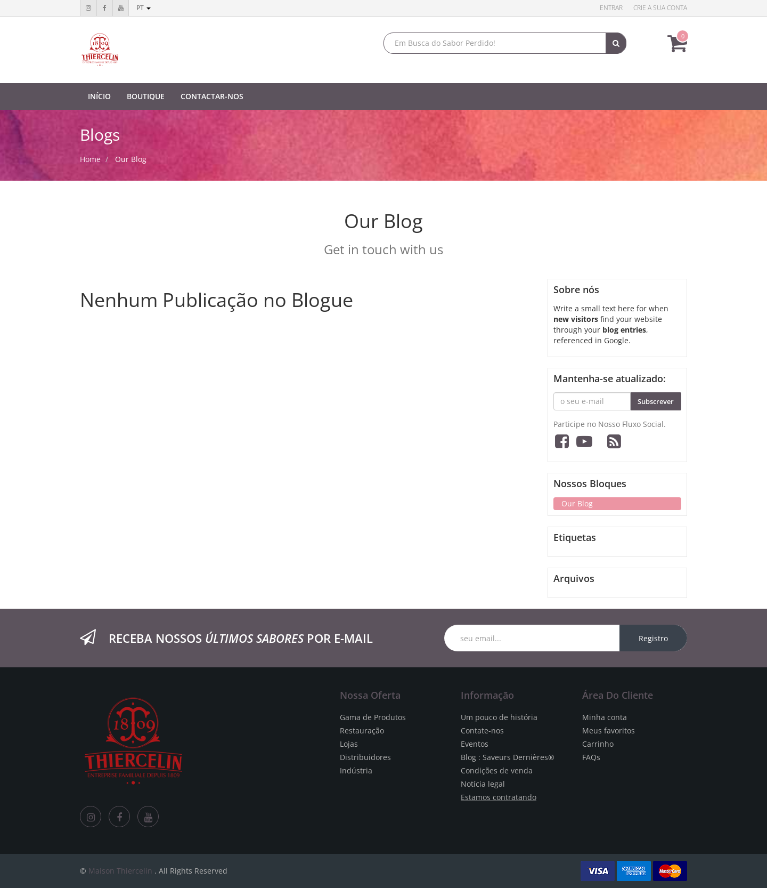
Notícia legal (483, 784)
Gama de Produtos (373, 717)
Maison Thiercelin (120, 871)
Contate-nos (482, 730)
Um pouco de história (499, 717)
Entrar (611, 7)
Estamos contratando (498, 797)
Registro (653, 638)
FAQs (591, 757)
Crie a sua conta (660, 7)
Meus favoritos (608, 730)
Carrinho (598, 744)
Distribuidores (365, 757)
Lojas (349, 744)
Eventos (474, 744)
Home (90, 159)
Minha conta (604, 717)
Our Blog (130, 159)
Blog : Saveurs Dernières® (507, 757)
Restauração (362, 730)
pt (143, 7)
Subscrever (656, 401)
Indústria (356, 770)
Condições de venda (497, 770)
